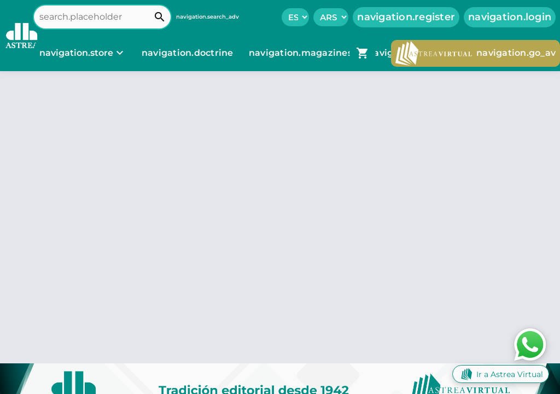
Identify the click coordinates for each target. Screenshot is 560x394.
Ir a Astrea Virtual (500, 374)
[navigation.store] (83, 53)
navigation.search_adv (207, 16)
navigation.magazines (301, 53)
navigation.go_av (475, 53)
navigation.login (509, 17)
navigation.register (406, 17)
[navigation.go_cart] (362, 53)
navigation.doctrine (187, 53)
